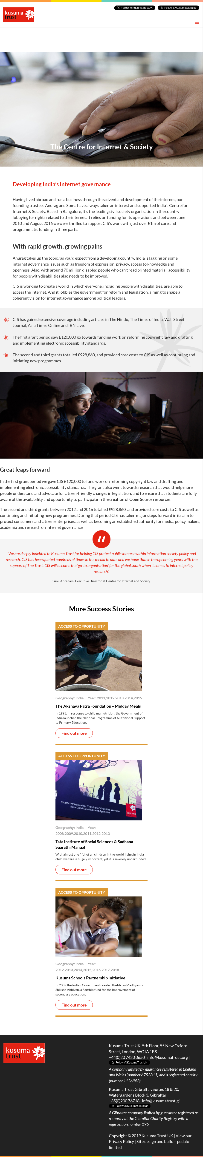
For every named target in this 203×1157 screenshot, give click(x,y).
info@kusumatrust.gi (161, 1100)
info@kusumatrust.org (167, 1057)
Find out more (74, 733)
